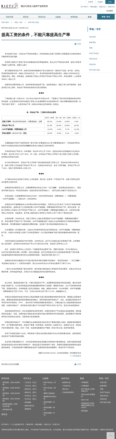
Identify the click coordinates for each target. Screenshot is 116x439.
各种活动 (65, 378)
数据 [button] (90, 17)
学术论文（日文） (31, 396)
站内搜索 (109, 11)
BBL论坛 (65, 389)
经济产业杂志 (94, 53)
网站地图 (93, 7)
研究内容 (5, 378)
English (100, 2)
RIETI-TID (85, 400)
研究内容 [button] (9, 17)
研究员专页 (93, 59)
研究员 (4, 414)
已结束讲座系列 (68, 392)
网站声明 (30, 424)
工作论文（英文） (31, 386)
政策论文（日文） (31, 389)
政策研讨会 (66, 382)
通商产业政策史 (49, 393)
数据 (82, 378)
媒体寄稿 (92, 42)
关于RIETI (84, 7)
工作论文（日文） (31, 382)
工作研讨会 (66, 386)
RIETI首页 (5, 22)
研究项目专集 (7, 409)
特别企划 (92, 64)
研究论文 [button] (41, 17)
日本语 (90, 2)
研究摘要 (28, 402)
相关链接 (84, 411)
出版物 (45, 378)
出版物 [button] (58, 17)
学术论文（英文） (31, 399)
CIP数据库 (85, 386)
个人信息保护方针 (17, 424)
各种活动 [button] (74, 17)
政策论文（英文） (31, 392)
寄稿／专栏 (18, 22)
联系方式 (111, 7)
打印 (79, 44)
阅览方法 (102, 7)
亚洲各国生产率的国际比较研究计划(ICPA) (87, 405)
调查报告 (28, 409)
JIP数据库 (84, 382)
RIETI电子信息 (33, 22)
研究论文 (27, 378)
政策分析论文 (29, 406)
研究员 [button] (25, 17)
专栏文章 (92, 37)
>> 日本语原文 (75, 356)
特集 (90, 48)
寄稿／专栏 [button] (106, 17)
